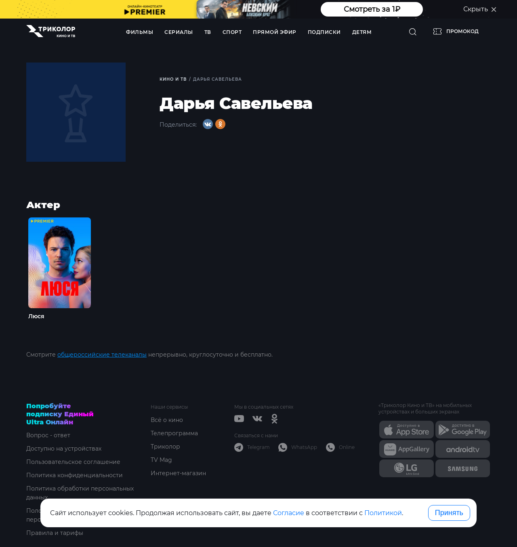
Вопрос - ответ (48, 435)
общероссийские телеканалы (102, 354)
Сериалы (178, 32)
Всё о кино (167, 420)
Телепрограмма (174, 433)
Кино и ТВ (173, 79)
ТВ (207, 32)
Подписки (324, 32)
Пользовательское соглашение (73, 462)
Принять (449, 513)
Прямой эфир (274, 32)
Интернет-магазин (178, 473)
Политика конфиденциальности (74, 475)
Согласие (288, 513)
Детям (362, 32)
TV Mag (161, 459)
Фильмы (139, 32)
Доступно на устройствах (63, 448)
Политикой (383, 513)
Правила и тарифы (54, 533)
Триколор (165, 446)
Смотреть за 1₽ (372, 9)
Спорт (232, 32)
